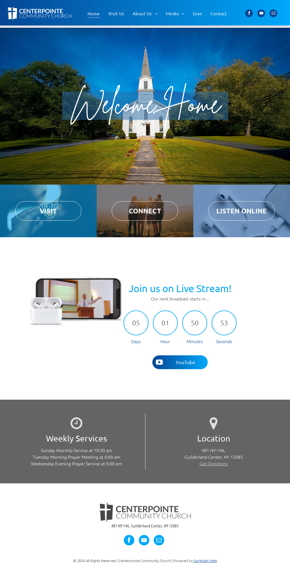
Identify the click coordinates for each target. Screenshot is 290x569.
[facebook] (249, 14)
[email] (273, 14)
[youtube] (261, 14)
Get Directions (213, 463)
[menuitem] (93, 13)
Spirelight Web (205, 560)
